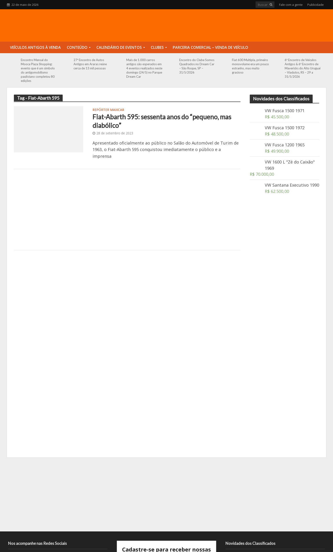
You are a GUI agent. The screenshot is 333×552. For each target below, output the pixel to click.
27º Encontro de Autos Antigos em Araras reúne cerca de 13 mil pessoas (90, 64)
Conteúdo (77, 47)
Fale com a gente (291, 5)
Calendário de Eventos (119, 47)
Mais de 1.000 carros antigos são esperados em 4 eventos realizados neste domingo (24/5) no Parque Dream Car (144, 68)
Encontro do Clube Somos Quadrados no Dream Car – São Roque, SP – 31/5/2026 (196, 66)
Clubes (157, 47)
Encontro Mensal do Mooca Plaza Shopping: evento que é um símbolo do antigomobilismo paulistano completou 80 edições (38, 70)
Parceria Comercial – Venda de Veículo (210, 47)
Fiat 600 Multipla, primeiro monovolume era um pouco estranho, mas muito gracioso (250, 66)
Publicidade (315, 5)
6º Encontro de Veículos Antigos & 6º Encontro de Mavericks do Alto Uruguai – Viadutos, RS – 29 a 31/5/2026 (303, 68)
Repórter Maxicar (108, 110)
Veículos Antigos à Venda (35, 47)
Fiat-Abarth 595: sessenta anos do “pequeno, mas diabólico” (161, 121)
